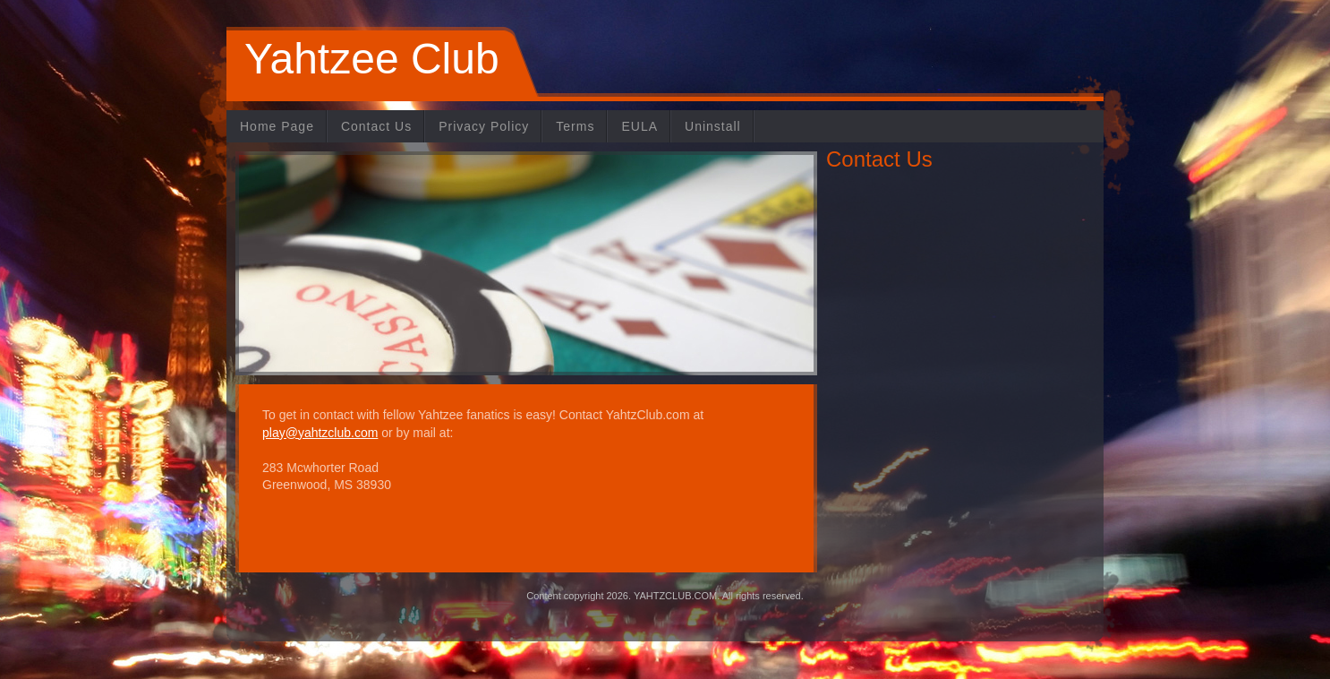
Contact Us (376, 126)
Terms (575, 126)
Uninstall (713, 126)
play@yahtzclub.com (320, 432)
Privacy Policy (484, 126)
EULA (639, 126)
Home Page (277, 126)
